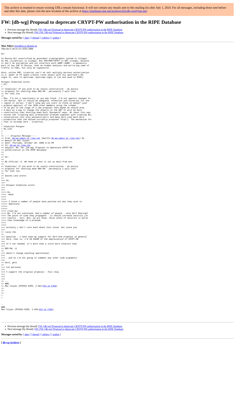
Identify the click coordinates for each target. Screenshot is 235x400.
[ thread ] (35, 37)
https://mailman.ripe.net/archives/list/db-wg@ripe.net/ (114, 11)
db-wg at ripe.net (20, 163)
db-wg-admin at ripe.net (26, 155)
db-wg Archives (11, 396)
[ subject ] (46, 37)
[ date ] (26, 37)
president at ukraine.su (25, 46)
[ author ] (56, 37)
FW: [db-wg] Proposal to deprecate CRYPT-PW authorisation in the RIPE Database (80, 29)
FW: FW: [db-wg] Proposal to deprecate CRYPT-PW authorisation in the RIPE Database (78, 32)
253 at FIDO (49, 332)
